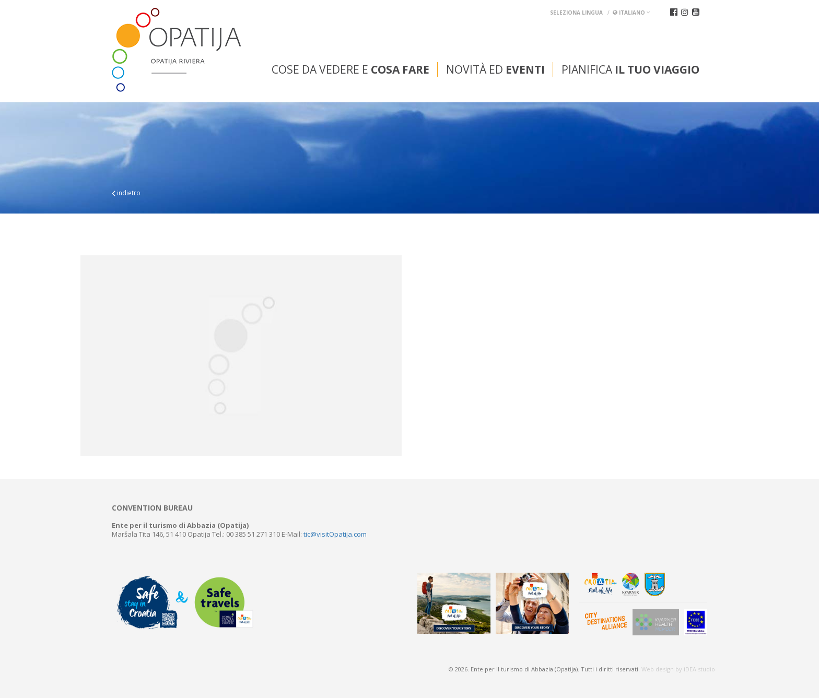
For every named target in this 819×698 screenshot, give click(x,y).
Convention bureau (152, 508)
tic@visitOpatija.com (335, 534)
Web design (657, 669)
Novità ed (495, 69)
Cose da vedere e (350, 69)
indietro (126, 192)
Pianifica (630, 69)
